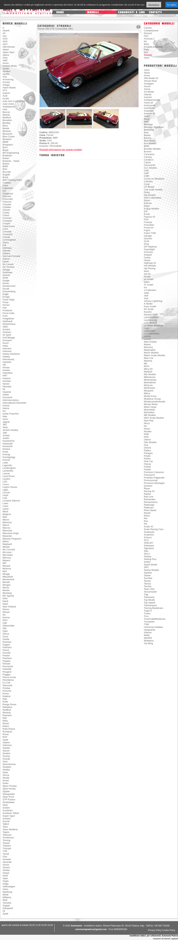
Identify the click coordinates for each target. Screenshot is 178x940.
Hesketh (7, 362)
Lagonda (7, 465)
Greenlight (149, 249)
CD (4, 190)
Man (5, 517)
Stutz (5, 805)
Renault (7, 712)
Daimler (7, 250)
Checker (7, 196)
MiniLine (148, 385)
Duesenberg (9, 291)
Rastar (147, 494)
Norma (6, 617)
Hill (4, 364)
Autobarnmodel (152, 100)
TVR (5, 851)
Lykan (6, 508)
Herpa (147, 260)
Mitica (147, 393)
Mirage (6, 574)
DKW (5, 277)
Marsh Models (151, 352)
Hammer (7, 351)
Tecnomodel (150, 591)
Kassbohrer (9, 440)
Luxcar (147, 336)
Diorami (148, 33)
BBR (146, 121)
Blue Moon (149, 140)
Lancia (6, 473)
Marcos (6, 527)
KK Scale (148, 309)
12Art (146, 70)
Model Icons (150, 396)
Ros (146, 521)
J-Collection (150, 290)
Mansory (7, 522)
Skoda (6, 777)
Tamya (147, 583)
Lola (5, 498)
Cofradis (148, 181)
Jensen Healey (10, 430)
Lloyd (5, 495)
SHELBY (148, 542)
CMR (146, 176)
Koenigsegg (9, 457)
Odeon (147, 439)
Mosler (6, 590)
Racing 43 (149, 491)
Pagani (6, 644)
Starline (148, 572)
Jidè (5, 432)
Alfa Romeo (9, 46)
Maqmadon (150, 350)
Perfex (147, 458)
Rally (146, 49)
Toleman (7, 834)
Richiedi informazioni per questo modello (60, 149)
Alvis (5, 57)
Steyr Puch (8, 796)
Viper (5, 878)
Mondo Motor (151, 404)
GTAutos (148, 252)
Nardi (5, 601)
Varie (146, 57)
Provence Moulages (154, 483)
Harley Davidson (11, 354)
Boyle (6, 150)
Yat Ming (148, 643)
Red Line (148, 496)
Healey (6, 356)
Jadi (146, 295)
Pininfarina (8, 680)
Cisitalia (7, 207)
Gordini (6, 329)
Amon (6, 63)
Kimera (6, 449)
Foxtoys (148, 222)
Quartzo (148, 485)
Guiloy (147, 257)
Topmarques (150, 605)
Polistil (147, 466)
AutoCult (148, 102)
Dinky (147, 192)
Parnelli (6, 652)
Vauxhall (7, 862)
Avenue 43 (149, 113)
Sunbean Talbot (11, 813)
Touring (6, 840)
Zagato (6, 905)
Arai (5, 76)
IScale (147, 276)
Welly (147, 635)
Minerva (7, 568)
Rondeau (7, 731)
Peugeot (7, 671)
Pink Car (148, 461)
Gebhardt (7, 321)
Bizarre (147, 138)
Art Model (149, 91)
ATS (5, 90)
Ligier (5, 489)
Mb (145, 363)
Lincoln (6, 492)
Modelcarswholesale (154, 401)
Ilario (146, 271)
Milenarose (149, 377)
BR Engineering (11, 152)
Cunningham (9, 239)
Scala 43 (148, 526)
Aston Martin (9, 87)
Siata (5, 772)
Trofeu (147, 613)
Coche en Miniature (154, 178)
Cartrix (147, 162)
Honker (6, 370)
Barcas (6, 112)
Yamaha (7, 902)
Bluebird (7, 139)
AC (4, 33)
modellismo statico (29, 13)
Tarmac (148, 586)
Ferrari (6, 305)
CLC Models (150, 167)
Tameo (147, 581)
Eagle (6, 294)
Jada (146, 292)
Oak (5, 623)
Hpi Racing (149, 268)
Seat (5, 761)
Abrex (147, 72)
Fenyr (6, 302)
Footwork (7, 310)
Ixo (145, 287)
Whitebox (149, 640)
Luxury (147, 339)
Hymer (6, 383)
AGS (5, 38)
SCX (146, 540)
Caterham (8, 188)
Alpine (6, 55)
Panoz (6, 650)
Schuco (148, 537)
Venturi (6, 867)
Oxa (146, 445)
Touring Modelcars (153, 608)
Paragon (148, 453)
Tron (146, 616)
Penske (6, 663)
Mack (5, 511)
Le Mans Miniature (153, 325)
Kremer (6, 459)
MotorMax (149, 412)
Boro (5, 147)
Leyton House (10, 487)
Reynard (7, 715)
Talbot (6, 824)
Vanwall (7, 859)
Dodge (6, 280)
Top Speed (149, 602)
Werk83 (148, 638)
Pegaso (7, 661)
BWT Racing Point (12, 180)
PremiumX (149, 475)
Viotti (5, 875)
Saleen (6, 742)
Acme (147, 75)
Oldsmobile (8, 625)
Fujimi (147, 230)
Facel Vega (8, 299)
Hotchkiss (8, 373)
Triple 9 (148, 610)
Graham (7, 332)
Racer (147, 488)
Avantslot (148, 110)
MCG (146, 366)
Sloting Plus (150, 559)
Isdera (6, 408)
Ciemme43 (149, 165)
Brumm (147, 151)
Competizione (151, 30)
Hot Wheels (150, 265)
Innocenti (7, 397)
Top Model (149, 600)
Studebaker (9, 802)
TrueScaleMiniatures (154, 619)
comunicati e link (131, 12)
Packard (7, 642)
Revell (147, 513)
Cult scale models (153, 189)
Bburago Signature (153, 127)
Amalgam (149, 83)
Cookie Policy (168, 930)
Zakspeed (8, 908)
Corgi (146, 184)
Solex (6, 783)
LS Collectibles (151, 333)
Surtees (7, 818)
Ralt (5, 699)
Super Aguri (9, 815)
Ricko (147, 515)
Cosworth (8, 234)
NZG (146, 436)
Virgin (6, 881)
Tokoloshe (149, 597)
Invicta (6, 405)
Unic (5, 856)
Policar (147, 464)
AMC (5, 60)
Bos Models (150, 143)
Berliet (6, 128)
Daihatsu (7, 248)
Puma (6, 693)
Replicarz (149, 507)
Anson (147, 86)
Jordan (6, 435)
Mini (5, 571)
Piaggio (6, 674)
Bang (146, 119)
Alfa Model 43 (151, 78)
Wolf (5, 900)
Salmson (7, 745)
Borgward (8, 144)
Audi (5, 95)
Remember (149, 499)
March (6, 525)
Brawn (6, 158)
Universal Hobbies (153, 627)
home (60, 12)
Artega (6, 85)
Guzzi (6, 343)
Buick (5, 177)
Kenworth (8, 446)
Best (146, 132)
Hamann (7, 348)
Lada (5, 462)
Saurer (6, 750)
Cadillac (7, 182)
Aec (5, 36)
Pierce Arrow (9, 677)
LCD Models (150, 322)
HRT (5, 375)
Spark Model (150, 564)
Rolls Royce (9, 729)
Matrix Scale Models (154, 355)
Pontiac (6, 688)
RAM (5, 701)
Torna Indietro (52, 155)
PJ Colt (6, 682)
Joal (146, 298)
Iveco (5, 419)
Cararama (149, 154)
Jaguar (6, 421)
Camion (148, 27)
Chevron (7, 201)
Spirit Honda (9, 788)
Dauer (6, 261)
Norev (147, 428)
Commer (7, 218)
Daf (4, 245)
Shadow (7, 767)
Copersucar (9, 226)
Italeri (147, 282)
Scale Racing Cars (153, 529)
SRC (146, 567)
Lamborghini (9, 468)
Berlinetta (149, 129)
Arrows (6, 82)
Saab (5, 739)
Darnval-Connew (11, 256)
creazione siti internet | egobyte (165, 939)
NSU (5, 620)
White (6, 894)
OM (4, 628)
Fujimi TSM (150, 233)
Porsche (7, 690)
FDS (146, 219)
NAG (5, 598)
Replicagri (149, 504)
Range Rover (10, 704)
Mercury (7, 557)
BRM (5, 166)
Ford (5, 315)
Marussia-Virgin (11, 533)
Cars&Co (148, 159)
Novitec (148, 431)
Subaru (6, 807)
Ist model (148, 279)
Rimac (6, 723)
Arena (147, 89)
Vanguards (149, 629)
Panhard (7, 647)
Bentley (6, 123)
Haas (5, 345)
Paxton (6, 655)
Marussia (7, 530)
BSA (5, 169)
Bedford (7, 117)
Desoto (6, 275)
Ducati (6, 288)
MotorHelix (149, 409)
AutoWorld (149, 108)
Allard (6, 49)
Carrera (148, 157)
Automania (149, 105)
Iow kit (147, 273)
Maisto (147, 344)
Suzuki (6, 821)
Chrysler (7, 204)
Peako (147, 456)
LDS (5, 481)
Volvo (5, 889)
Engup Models (151, 208)
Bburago (148, 124)
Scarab (6, 758)
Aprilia (6, 74)
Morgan (7, 584)
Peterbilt (7, 669)
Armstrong (8, 79)
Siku (146, 551)
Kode (5, 451)
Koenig (6, 454)
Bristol (6, 163)
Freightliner (8, 318)
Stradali (148, 55)
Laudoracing (150, 320)
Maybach (7, 544)
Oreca (6, 633)
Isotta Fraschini (11, 413)
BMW (5, 142)
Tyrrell (6, 854)
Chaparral (8, 193)
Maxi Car (148, 358)
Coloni (6, 215)
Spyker (6, 791)
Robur (6, 726)
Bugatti (6, 174)
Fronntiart (149, 225)
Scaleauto (149, 532)
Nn (4, 614)
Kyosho (148, 311)
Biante (147, 135)
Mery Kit (148, 369)
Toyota (6, 843)
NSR (146, 434)
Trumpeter (149, 621)
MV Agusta (8, 595)
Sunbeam (8, 810)
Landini (6, 479)
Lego (146, 328)
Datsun (6, 258)
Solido (147, 561)
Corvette (7, 231)
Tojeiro (6, 832)
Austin (6, 98)
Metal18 (148, 371)
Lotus (5, 506)
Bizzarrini (7, 133)
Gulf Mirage (9, 337)
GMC (5, 326)
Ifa (4, 389)
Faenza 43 (149, 216)
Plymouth (7, 685)
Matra (6, 541)
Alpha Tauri (8, 52)
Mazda (6, 546)
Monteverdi (8, 579)
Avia (5, 109)
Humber (7, 381)
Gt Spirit (7, 335)
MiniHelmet (150, 382)
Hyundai (7, 386)
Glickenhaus (9, 324)
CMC (146, 170)
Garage (148, 235)
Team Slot (149, 589)
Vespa (6, 873)
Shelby (6, 769)
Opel (5, 631)
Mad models (150, 341)
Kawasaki (8, 443)
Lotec (5, 503)
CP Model (149, 187)
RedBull (7, 709)
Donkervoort (9, 286)
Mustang (7, 593)
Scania (6, 756)
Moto (146, 44)
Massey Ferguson (12, 538)
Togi (146, 594)
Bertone (7, 131)
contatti (155, 12)
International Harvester (15, 402)
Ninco (147, 423)
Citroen (6, 210)
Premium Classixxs (154, 472)
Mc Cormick (9, 549)
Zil (4, 911)
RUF (5, 737)
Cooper (6, 223)
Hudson (7, 378)
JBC (5, 424)
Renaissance (150, 502)
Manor (6, 519)
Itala (5, 416)
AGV (5, 44)
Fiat (5, 307)
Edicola (148, 203)
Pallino (147, 450)
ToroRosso (8, 837)
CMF (146, 173)
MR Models (150, 415)
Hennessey (8, 359)
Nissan (6, 612)
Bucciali (7, 171)
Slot (146, 52)
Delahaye (8, 272)
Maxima (148, 360)
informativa (153, 4)
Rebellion (7, 707)
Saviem (6, 753)
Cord (5, 229)
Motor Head (150, 407)
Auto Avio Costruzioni (14, 101)
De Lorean (8, 264)
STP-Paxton (9, 799)
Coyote (6, 237)
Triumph (7, 848)
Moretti (6, 582)
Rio (145, 518)
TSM (146, 624)
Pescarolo (8, 666)
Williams (7, 897)
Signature (149, 548)
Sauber (6, 748)
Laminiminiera (151, 317)
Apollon (6, 71)
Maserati (7, 536)
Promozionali (150, 480)
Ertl (145, 211)
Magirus (7, 514)
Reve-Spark (150, 510)
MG (4, 563)
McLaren (7, 552)
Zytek (5, 913)
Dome (6, 283)
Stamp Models (151, 570)
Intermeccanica (11, 400)
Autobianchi (9, 106)
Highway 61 (150, 263)
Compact (7, 220)
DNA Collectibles (152, 197)
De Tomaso (9, 267)
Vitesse (147, 632)
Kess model (150, 306)
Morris (6, 587)
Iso (4, 411)
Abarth (6, 30)
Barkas (6, 114)
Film (146, 36)
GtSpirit (148, 254)
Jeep (5, 427)
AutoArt (148, 97)
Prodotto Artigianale (154, 477)
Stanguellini (9, 794)
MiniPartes (149, 388)
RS (145, 523)
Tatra (5, 826)
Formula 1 (149, 38)
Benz (5, 125)
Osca (5, 636)
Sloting (147, 556)
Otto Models (150, 442)
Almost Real (150, 81)
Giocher (148, 238)
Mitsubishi (8, 576)
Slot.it (147, 553)
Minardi (6, 565)
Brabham (7, 155)
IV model (148, 284)
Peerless (7, 658)
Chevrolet (8, 199)
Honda (6, 367)
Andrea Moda (10, 65)
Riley (5, 720)
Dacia (6, 242)
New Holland (9, 606)
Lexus (6, 484)
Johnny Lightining (153, 301)
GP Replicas (150, 246)
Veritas (6, 870)
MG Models (150, 374)
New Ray (148, 420)
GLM (146, 241)
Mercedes (8, 555)
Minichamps (150, 379)
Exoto (147, 214)
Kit (145, 41)
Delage (6, 269)
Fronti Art (148, 227)
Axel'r (147, 116)
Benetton (7, 120)
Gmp (146, 244)
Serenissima (9, 764)
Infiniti (6, 394)
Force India (8, 313)
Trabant (7, 845)
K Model (148, 303)
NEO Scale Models (154, 417)
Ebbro (147, 200)
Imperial (7, 392)
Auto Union (8, 104)
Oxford (147, 447)
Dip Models (150, 195)
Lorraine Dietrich (11, 500)
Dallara (6, 253)
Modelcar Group (152, 398)
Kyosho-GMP (151, 314)
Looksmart (149, 331)
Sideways (149, 545)
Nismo (6, 609)
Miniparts (148, 390)
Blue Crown (9, 136)
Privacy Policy (154, 930)
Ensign (6, 296)
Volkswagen (9, 886)
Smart (6, 780)
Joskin (6, 438)
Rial (5, 718)
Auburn (6, 93)
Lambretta (8, 470)
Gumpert (7, 340)
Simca (6, 775)
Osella (6, 639)
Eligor (147, 206)
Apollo (6, 68)
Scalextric (149, 534)
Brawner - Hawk (11, 161)
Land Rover (9, 476)
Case (5, 185)
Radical (6, 696)
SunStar (148, 578)
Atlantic (148, 94)
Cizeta (6, 212)
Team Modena (10, 829)
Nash (5, 604)
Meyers (6, 560)
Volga (6, 883)
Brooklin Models (152, 148)
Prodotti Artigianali (153, 46)
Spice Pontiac (10, 786)
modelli (93, 12)
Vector (6, 864)
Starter (147, 575)
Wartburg (7, 892)
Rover (6, 734)
